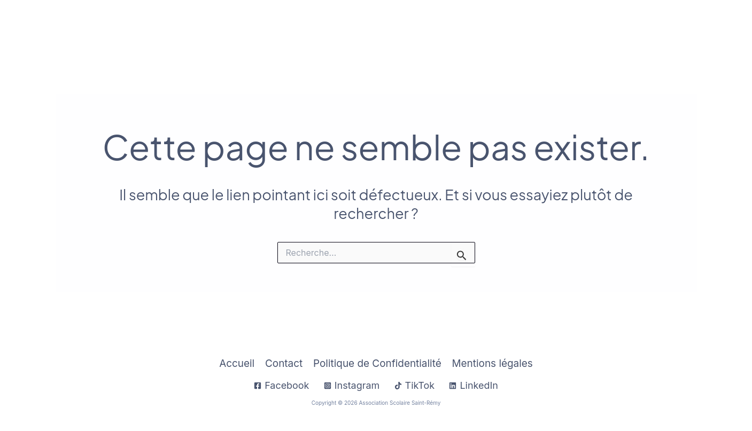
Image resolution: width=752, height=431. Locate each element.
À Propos (460, 27)
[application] (412, 27)
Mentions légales (492, 363)
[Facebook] (281, 385)
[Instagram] (351, 385)
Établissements (538, 27)
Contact (692, 27)
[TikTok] (414, 385)
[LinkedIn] (474, 385)
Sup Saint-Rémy (626, 27)
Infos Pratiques (381, 27)
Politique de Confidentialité (377, 363)
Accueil (313, 27)
